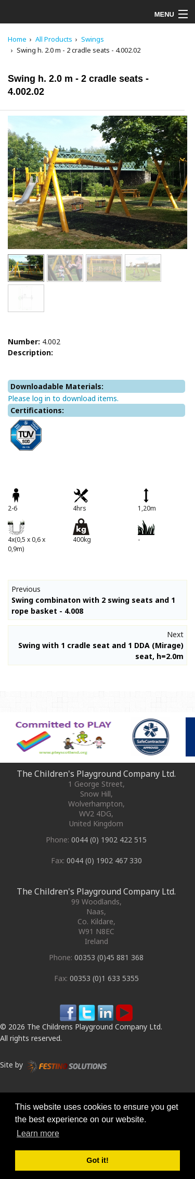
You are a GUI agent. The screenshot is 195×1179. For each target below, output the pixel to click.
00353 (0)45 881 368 (109, 957)
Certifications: (37, 410)
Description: (30, 352)
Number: (24, 341)
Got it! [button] (97, 1160)
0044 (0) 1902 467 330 (104, 860)
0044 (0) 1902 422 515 (109, 840)
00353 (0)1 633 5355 (104, 978)
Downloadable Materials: (56, 386)
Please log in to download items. (63, 398)
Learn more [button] (38, 1133)
